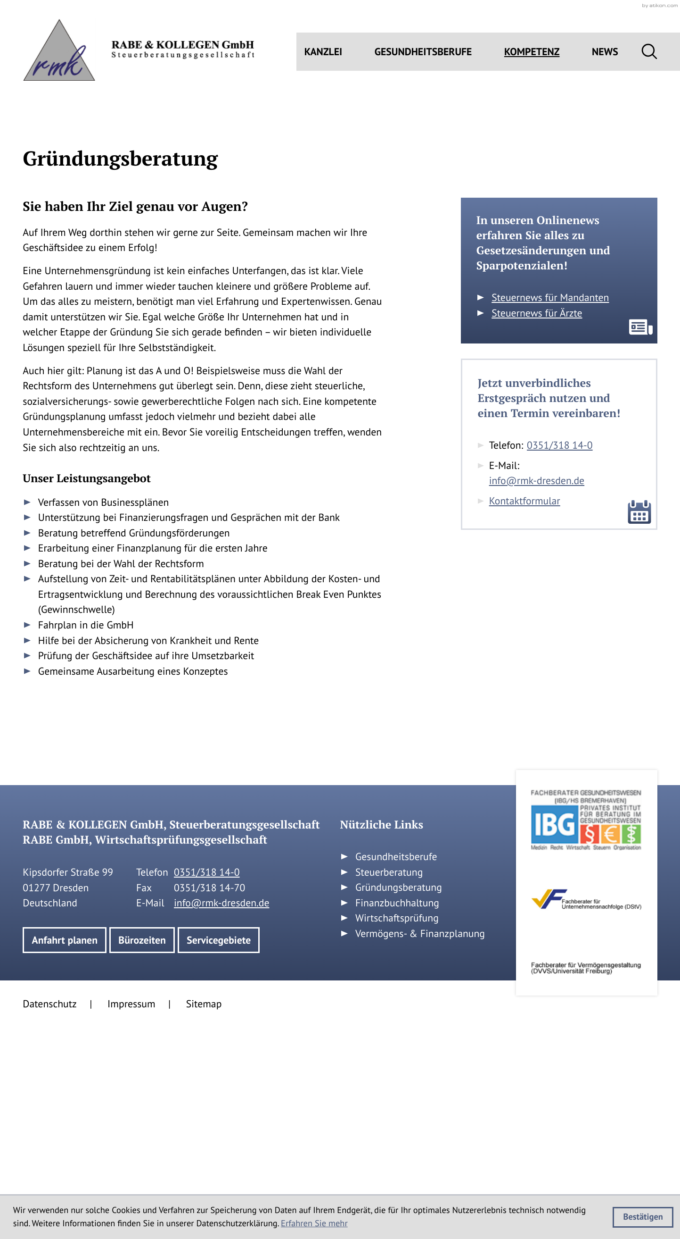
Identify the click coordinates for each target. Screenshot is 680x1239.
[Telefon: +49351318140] (560, 657)
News (605, 51)
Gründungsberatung (398, 1099)
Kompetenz (532, 51)
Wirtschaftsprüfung (397, 1130)
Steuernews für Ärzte (537, 525)
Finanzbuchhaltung (397, 1115)
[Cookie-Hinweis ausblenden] (643, 1217)
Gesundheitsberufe (423, 51)
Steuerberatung (389, 1084)
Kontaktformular (524, 713)
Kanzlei (323, 51)
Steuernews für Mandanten (550, 509)
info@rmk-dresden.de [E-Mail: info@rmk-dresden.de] (536, 693)
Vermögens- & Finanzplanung (420, 1145)
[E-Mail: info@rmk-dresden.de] (324, 299)
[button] (356, 299)
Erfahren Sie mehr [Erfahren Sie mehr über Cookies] (314, 1223)
